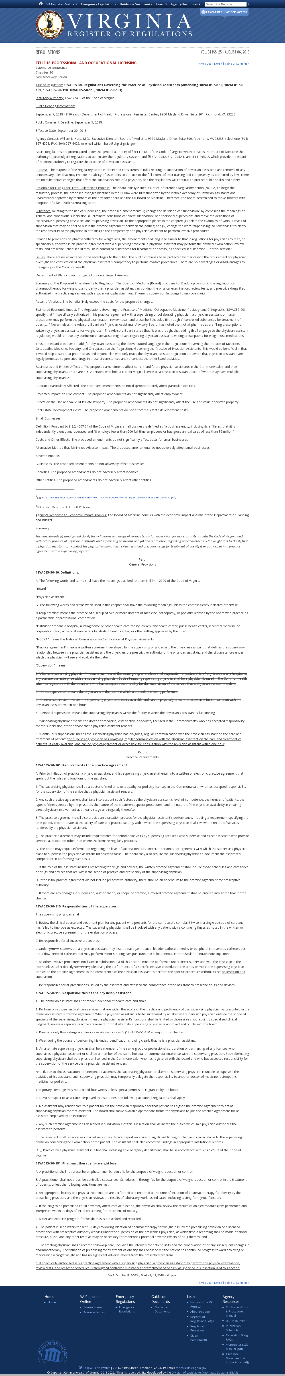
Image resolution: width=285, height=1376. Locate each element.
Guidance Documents (136, 4)
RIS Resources (235, 1321)
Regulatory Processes (197, 1328)
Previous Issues (94, 1312)
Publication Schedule (233, 1328)
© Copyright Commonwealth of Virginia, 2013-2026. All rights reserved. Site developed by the (142, 1372)
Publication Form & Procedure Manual (237, 1311)
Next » (218, 64)
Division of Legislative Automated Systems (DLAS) (205, 1372)
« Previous (204, 64)
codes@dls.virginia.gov (190, 1368)
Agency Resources (184, 4)
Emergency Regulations (98, 4)
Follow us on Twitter (96, 1368)
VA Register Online (60, 4)
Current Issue (92, 1307)
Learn (160, 4)
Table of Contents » (237, 64)
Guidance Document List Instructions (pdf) (237, 1358)
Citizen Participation (198, 1337)
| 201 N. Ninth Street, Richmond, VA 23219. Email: (142, 1368)
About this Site (200, 1312)
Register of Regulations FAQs (202, 1319)
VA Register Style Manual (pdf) (237, 1347)
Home (52, 1302)
